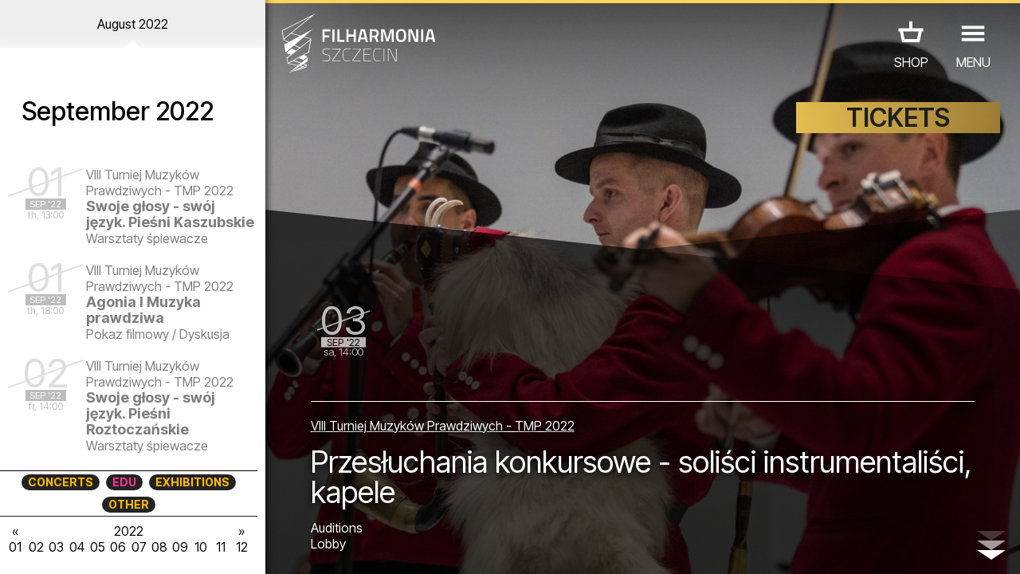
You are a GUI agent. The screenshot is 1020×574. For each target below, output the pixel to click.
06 (118, 547)
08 (159, 547)
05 (97, 547)
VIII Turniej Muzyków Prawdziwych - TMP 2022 (443, 426)
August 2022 (132, 24)
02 (36, 547)
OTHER (128, 504)
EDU (124, 482)
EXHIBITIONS (192, 482)
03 (56, 547)
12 (242, 547)
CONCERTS (60, 482)
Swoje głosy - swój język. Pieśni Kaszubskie (170, 214)
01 (15, 547)
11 (221, 547)
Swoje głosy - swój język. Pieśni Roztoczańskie (150, 413)
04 (76, 547)
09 (180, 547)
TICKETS (898, 117)
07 (139, 547)
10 (200, 547)
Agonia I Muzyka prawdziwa (143, 309)
